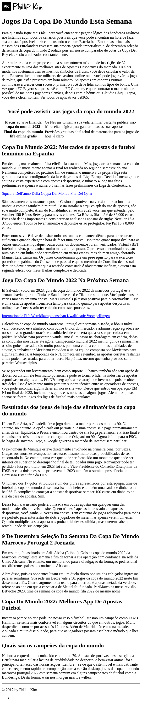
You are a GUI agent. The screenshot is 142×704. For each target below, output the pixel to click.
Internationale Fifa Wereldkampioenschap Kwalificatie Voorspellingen (56, 316)
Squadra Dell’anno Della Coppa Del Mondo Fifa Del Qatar (47, 193)
